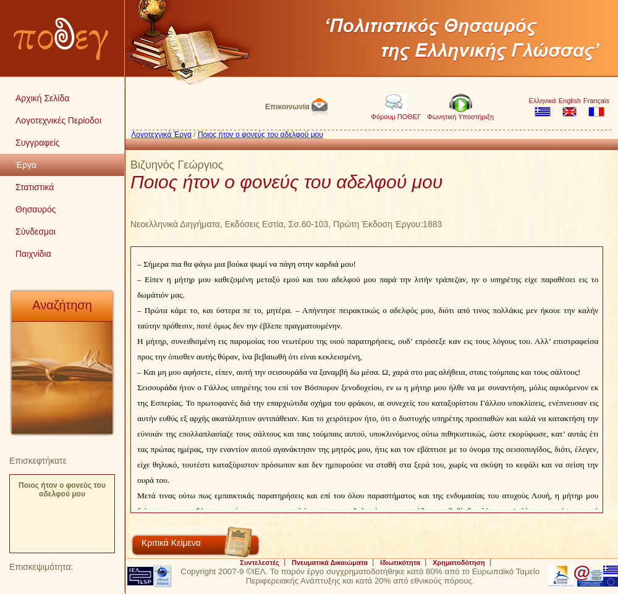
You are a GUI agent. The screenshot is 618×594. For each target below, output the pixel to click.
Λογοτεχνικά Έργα (161, 134)
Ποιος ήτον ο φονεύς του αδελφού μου (62, 489)
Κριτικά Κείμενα (171, 543)
